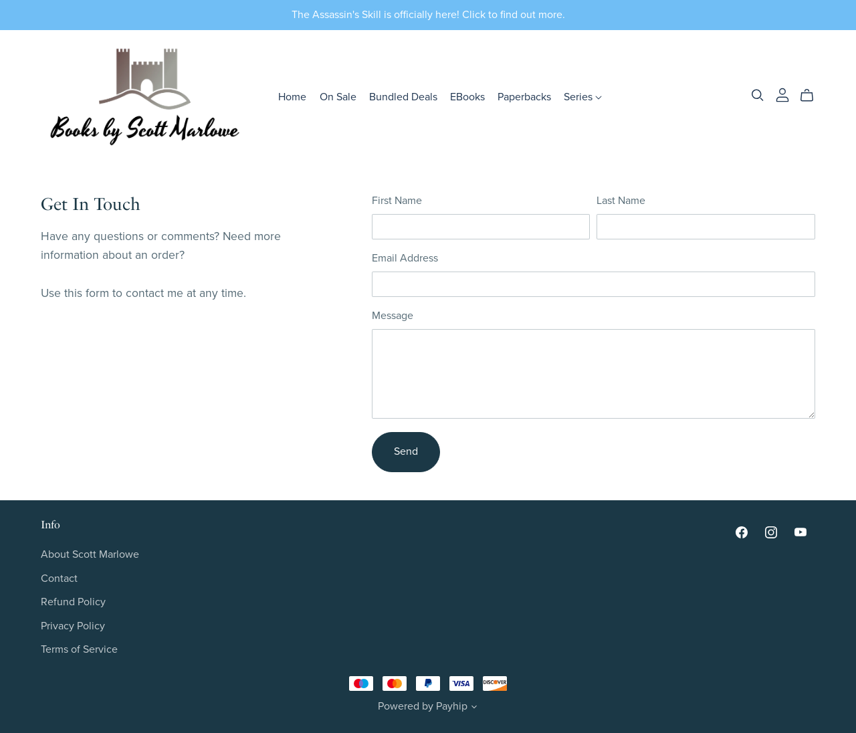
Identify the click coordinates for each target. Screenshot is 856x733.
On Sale (338, 97)
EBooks (467, 97)
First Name (397, 200)
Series (583, 97)
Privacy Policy (73, 626)
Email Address (405, 258)
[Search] (758, 95)
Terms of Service (79, 649)
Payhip (451, 706)
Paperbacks (524, 97)
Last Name (621, 200)
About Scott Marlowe (90, 554)
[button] (474, 708)
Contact (59, 578)
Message (392, 315)
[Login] (782, 94)
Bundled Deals (403, 97)
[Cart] (812, 95)
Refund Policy (73, 602)
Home (292, 97)
